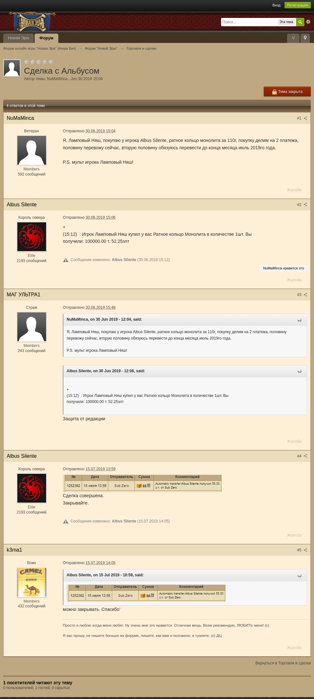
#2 (302, 204)
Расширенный (308, 21)
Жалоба (294, 190)
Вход (277, 5)
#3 (302, 294)
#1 (302, 118)
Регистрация (297, 5)
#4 (302, 456)
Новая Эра (18, 38)
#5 (302, 550)
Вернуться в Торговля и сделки (283, 663)
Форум (46, 38)
